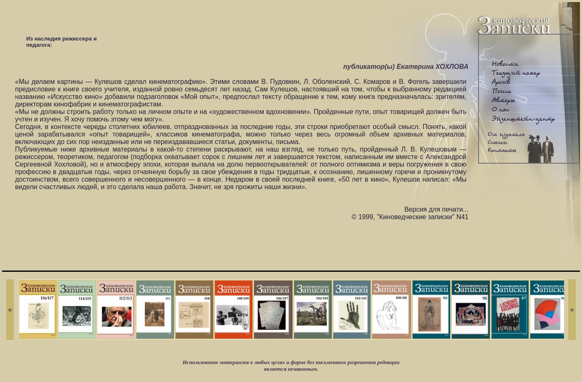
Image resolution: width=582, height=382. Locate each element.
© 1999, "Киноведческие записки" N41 (410, 216)
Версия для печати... (436, 209)
